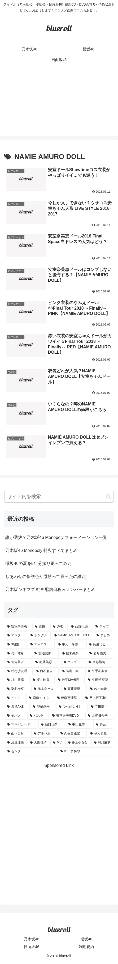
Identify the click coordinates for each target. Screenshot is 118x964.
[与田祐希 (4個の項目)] (18, 654)
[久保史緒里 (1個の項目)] (72, 734)
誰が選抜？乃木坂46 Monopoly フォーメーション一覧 (56, 537)
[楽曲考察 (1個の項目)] (17, 689)
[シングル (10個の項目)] (39, 635)
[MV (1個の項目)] (57, 743)
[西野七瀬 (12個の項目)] (80, 627)
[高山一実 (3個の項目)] (72, 671)
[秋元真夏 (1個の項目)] (100, 734)
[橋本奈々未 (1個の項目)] (45, 689)
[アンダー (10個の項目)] (16, 635)
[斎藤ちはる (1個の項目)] (40, 698)
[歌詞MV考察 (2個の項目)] (70, 680)
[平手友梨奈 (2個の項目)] (99, 671)
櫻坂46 (86, 939)
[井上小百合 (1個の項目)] (77, 743)
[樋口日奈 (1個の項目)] (51, 725)
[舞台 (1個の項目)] (103, 725)
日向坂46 (31, 947)
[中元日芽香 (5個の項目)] (71, 645)
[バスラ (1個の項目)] (38, 716)
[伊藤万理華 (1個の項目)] (68, 698)
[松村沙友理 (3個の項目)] (19, 671)
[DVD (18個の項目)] (59, 627)
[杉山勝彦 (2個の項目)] (17, 680)
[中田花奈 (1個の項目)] (79, 725)
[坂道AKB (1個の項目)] (17, 707)
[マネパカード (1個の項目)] (21, 725)
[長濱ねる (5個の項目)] (99, 645)
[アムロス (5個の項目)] (41, 645)
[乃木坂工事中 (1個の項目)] (98, 698)
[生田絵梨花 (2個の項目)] (99, 680)
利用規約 (86, 947)
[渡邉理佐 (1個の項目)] (16, 743)
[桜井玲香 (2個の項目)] (42, 680)
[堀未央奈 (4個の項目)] (73, 654)
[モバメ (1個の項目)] (15, 716)
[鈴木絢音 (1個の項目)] (100, 689)
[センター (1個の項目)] (31, 751)
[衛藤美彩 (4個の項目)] (46, 662)
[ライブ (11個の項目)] (103, 627)
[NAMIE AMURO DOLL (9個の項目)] (72, 635)
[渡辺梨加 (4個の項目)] (45, 654)
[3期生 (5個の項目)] (16, 645)
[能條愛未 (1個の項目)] (42, 707)
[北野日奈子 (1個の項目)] (99, 716)
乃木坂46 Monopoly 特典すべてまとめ (41, 550)
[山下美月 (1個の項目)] (17, 734)
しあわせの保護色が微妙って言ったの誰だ (45, 576)
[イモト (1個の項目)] (15, 698)
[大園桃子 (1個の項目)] (38, 743)
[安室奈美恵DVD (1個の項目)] (67, 716)
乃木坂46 (31, 939)
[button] (108, 497)
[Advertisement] (59, 103)
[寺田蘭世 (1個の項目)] (101, 707)
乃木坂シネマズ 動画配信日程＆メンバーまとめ (50, 589)
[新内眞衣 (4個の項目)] (18, 662)
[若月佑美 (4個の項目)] (100, 654)
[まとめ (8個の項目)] (103, 635)
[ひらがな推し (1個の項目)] (72, 707)
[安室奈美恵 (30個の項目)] (18, 627)
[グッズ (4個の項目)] (73, 662)
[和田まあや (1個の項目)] (85, 751)
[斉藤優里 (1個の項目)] (74, 689)
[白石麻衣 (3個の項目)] (46, 671)
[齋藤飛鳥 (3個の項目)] (99, 662)
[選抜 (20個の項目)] (40, 627)
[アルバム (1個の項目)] (44, 734)
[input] (59, 497)
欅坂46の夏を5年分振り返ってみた (38, 563)
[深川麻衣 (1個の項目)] (102, 743)
